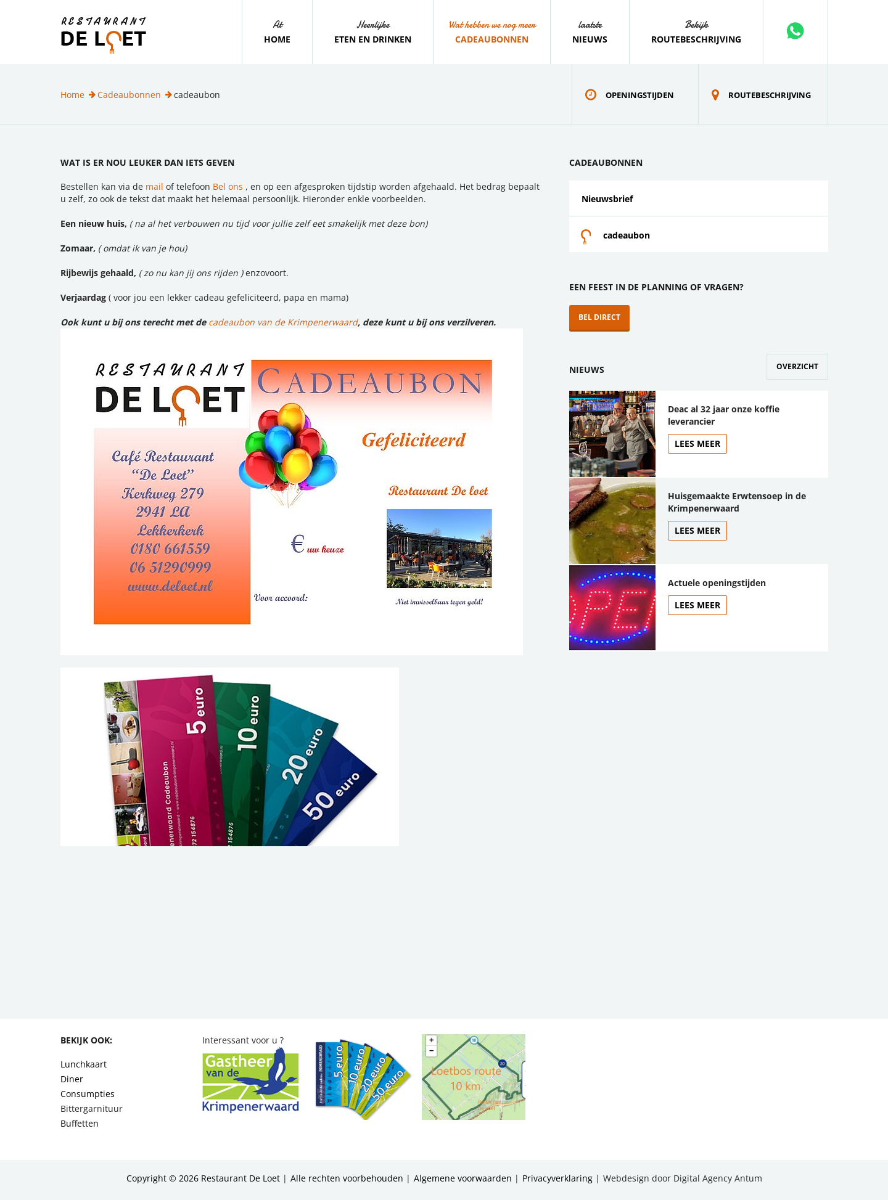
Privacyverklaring (557, 1178)
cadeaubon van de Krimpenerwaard (283, 322)
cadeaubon (626, 235)
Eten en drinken (372, 39)
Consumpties (87, 1094)
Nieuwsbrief (607, 199)
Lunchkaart (83, 1064)
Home (277, 39)
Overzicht (797, 366)
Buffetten (79, 1123)
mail (154, 186)
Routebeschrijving (696, 39)
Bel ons (229, 186)
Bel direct (599, 317)
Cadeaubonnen (491, 39)
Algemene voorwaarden (463, 1178)
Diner (71, 1079)
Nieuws (589, 39)
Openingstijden (640, 94)
